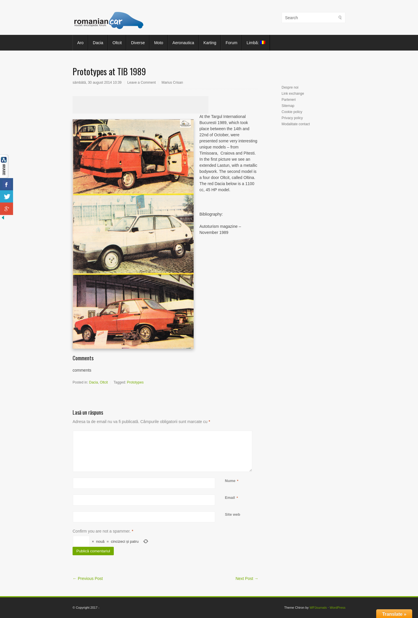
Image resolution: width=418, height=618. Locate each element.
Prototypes (135, 382)
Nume (230, 481)
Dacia (98, 42)
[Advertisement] (140, 105)
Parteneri (289, 100)
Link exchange (293, 94)
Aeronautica (183, 42)
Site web (232, 514)
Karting (209, 42)
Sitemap (288, 106)
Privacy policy (292, 118)
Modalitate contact (296, 124)
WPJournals (318, 607)
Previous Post (88, 578)
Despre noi (290, 87)
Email (230, 498)
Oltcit (117, 42)
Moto (158, 42)
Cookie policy (292, 112)
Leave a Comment (141, 82)
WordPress (337, 607)
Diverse (138, 42)
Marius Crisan (172, 82)
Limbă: (256, 42)
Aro (80, 42)
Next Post (246, 578)
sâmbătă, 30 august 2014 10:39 (97, 82)
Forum (231, 42)
